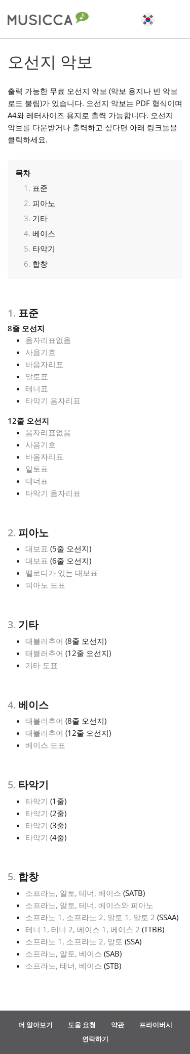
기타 (40, 218)
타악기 (43, 248)
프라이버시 (155, 1024)
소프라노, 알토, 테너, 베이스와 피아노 (89, 905)
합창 (40, 264)
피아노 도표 (45, 585)
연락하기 (95, 1038)
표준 (40, 188)
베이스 (43, 233)
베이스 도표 (45, 745)
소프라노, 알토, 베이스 (63, 953)
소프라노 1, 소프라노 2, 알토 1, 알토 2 (90, 917)
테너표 (36, 388)
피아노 (43, 203)
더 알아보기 (35, 1024)
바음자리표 (44, 364)
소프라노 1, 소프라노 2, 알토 (74, 941)
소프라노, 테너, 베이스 (63, 966)
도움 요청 (82, 1024)
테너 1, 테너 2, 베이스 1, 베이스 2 (82, 929)
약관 (117, 1024)
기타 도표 (41, 665)
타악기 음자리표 (53, 400)
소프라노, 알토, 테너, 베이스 (73, 893)
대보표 (36, 548)
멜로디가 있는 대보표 (61, 573)
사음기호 (40, 352)
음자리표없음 (48, 340)
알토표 (36, 376)
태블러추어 (44, 641)
